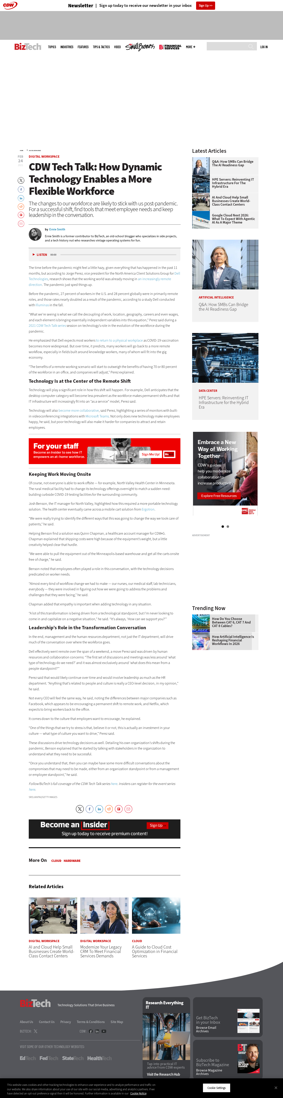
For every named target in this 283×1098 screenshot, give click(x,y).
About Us (26, 1022)
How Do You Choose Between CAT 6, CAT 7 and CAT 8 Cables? (231, 622)
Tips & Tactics (101, 47)
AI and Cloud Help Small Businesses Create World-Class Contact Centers (231, 201)
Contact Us (47, 1022)
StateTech (73, 1058)
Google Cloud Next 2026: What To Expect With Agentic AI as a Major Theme (233, 219)
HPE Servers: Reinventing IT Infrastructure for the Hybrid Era (233, 183)
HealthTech (100, 1058)
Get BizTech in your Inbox (208, 1020)
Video (117, 47)
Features (83, 47)
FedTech (49, 1058)
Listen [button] (42, 254)
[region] (141, 1088)
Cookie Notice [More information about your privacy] (138, 1093)
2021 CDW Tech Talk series (47, 325)
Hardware (72, 861)
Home (21, 150)
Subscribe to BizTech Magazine (212, 1062)
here (114, 783)
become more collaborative (79, 410)
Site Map (117, 1022)
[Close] (276, 1087)
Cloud (56, 861)
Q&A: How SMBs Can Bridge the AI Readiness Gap (232, 163)
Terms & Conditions (91, 1022)
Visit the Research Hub (163, 1074)
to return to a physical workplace (119, 340)
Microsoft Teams (97, 416)
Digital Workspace (35, 150)
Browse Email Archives (206, 1029)
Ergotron (148, 509)
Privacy (65, 1022)
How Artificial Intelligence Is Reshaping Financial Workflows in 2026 (233, 640)
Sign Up (204, 6)
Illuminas (42, 305)
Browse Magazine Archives (209, 1072)
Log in (264, 47)
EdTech (28, 1058)
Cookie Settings (216, 1088)
